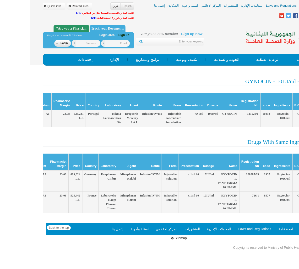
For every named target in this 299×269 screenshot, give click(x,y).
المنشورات (201, 5)
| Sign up (93, 35)
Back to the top (29, 227)
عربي (86, 6)
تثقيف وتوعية (157, 59)
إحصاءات (56, 59)
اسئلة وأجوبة (160, 5)
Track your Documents (77, 28)
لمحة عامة (276, 5)
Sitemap (149, 238)
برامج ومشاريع (118, 59)
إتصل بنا (130, 5)
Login (32, 43)
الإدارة (84, 59)
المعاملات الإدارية (222, 5)
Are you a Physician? (42, 28)
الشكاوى (143, 5)
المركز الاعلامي (181, 5)
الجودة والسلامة (197, 59)
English (97, 6)
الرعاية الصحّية (238, 59)
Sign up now (162, 34)
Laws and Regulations (251, 5)
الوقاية (272, 59)
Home (275, 229)
